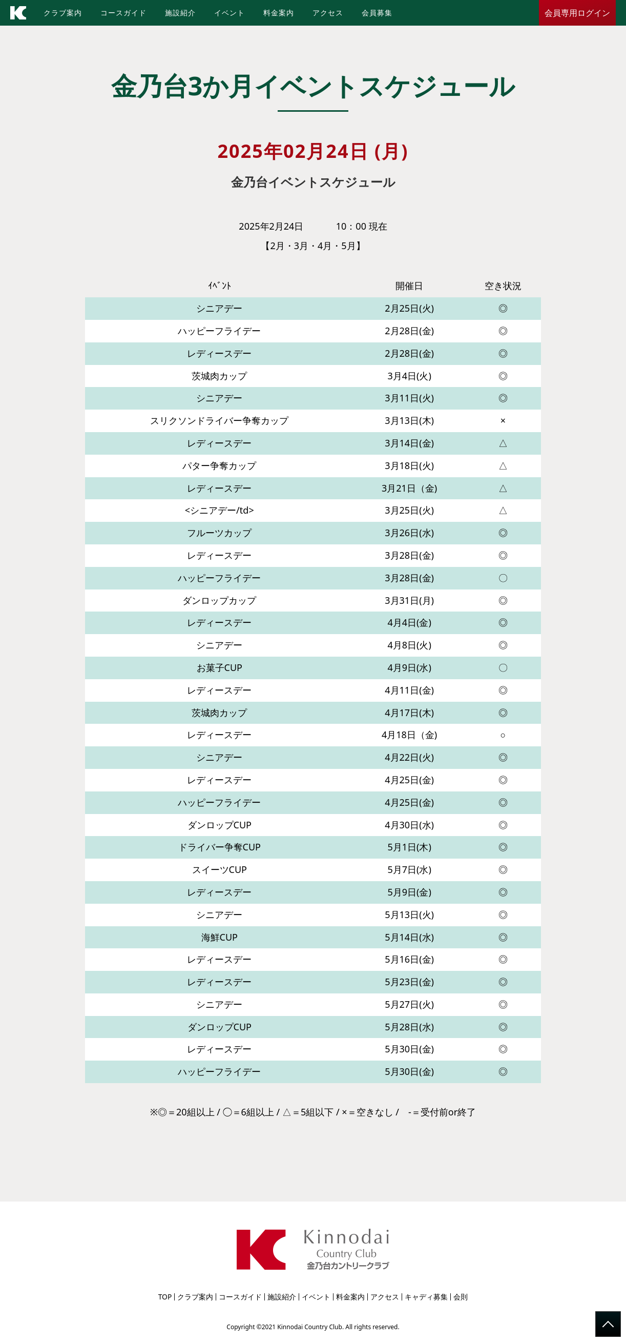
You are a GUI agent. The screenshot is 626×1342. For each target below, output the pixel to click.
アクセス (327, 12)
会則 (460, 1296)
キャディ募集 (426, 1296)
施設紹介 (180, 12)
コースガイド (123, 12)
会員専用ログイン (577, 12)
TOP (165, 1296)
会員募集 (377, 12)
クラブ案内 (63, 12)
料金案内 (278, 12)
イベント (229, 12)
